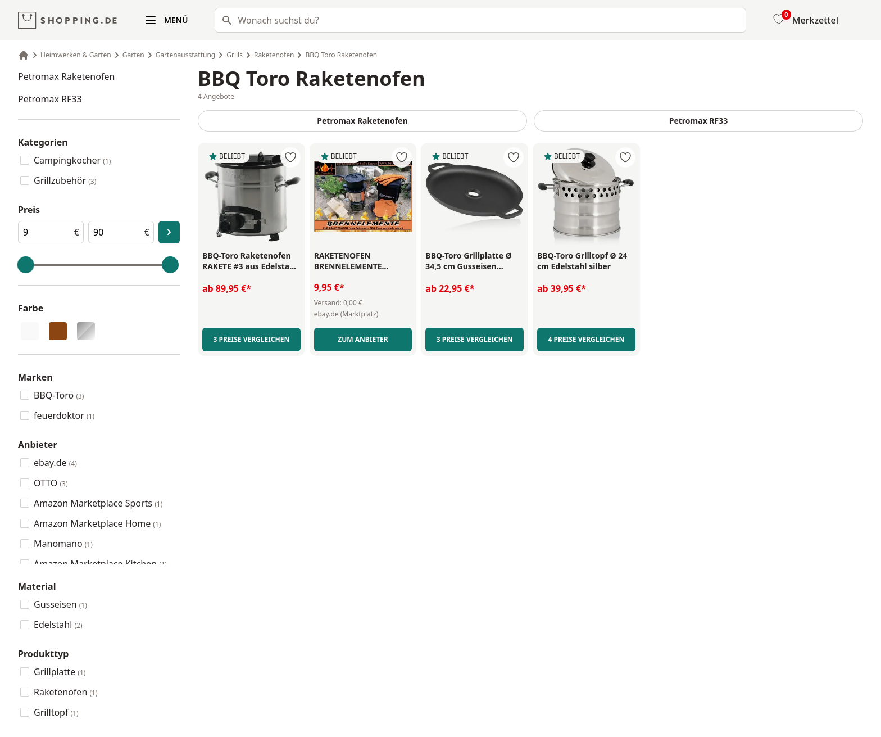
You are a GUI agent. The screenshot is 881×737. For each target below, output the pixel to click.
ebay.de (55, 462)
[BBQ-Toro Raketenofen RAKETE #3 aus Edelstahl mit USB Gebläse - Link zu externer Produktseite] (251, 261)
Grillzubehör (65, 180)
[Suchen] (224, 20)
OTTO (51, 483)
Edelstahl (58, 624)
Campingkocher (72, 160)
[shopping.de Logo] (67, 20)
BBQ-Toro (59, 395)
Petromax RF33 (50, 99)
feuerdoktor (64, 415)
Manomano (63, 543)
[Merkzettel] (804, 20)
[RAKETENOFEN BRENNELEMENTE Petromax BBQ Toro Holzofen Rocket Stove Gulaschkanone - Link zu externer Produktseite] (363, 261)
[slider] (25, 264)
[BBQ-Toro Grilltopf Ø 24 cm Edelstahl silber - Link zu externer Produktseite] (586, 261)
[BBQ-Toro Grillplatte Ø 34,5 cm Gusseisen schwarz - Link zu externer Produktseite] (474, 261)
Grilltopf (56, 712)
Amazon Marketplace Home (97, 523)
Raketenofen (66, 692)
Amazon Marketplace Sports (98, 503)
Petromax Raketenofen (66, 76)
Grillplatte (59, 672)
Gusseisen (60, 604)
